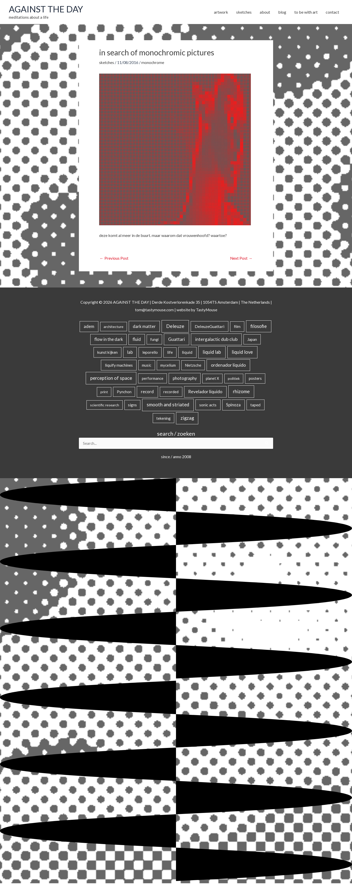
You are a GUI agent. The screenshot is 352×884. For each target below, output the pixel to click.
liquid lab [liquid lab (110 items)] (212, 352)
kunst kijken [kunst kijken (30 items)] (107, 352)
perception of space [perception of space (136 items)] (111, 378)
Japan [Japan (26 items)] (252, 340)
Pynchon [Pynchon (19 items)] (124, 392)
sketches (107, 62)
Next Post (241, 258)
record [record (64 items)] (147, 392)
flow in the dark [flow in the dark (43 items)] (108, 339)
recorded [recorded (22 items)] (171, 392)
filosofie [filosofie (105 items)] (258, 326)
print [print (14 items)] (104, 392)
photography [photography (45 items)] (185, 378)
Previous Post (114, 258)
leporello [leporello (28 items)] (150, 352)
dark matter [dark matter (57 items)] (144, 326)
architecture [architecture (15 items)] (113, 327)
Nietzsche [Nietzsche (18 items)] (193, 366)
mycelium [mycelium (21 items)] (168, 365)
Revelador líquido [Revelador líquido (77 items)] (205, 392)
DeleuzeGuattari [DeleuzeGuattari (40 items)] (210, 326)
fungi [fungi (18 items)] (154, 340)
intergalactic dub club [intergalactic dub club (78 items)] (216, 339)
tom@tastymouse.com (153, 310)
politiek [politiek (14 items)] (234, 379)
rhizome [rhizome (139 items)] (241, 392)
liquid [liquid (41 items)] (187, 352)
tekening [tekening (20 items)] (163, 418)
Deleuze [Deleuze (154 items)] (175, 326)
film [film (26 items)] (237, 327)
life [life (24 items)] (170, 352)
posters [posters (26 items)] (255, 379)
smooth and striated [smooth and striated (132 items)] (168, 405)
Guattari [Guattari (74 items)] (176, 339)
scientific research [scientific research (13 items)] (104, 405)
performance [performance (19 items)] (152, 379)
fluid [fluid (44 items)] (137, 339)
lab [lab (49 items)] (130, 352)
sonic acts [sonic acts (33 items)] (207, 405)
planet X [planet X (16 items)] (212, 379)
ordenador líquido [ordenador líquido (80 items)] (228, 365)
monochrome (153, 62)
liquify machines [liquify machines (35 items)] (119, 365)
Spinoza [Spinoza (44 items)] (233, 405)
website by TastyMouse (197, 310)
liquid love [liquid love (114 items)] (242, 352)
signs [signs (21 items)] (132, 405)
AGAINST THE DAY (47, 9)
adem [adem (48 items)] (89, 326)
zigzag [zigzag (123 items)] (187, 418)
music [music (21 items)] (146, 365)
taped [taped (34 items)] (255, 405)
